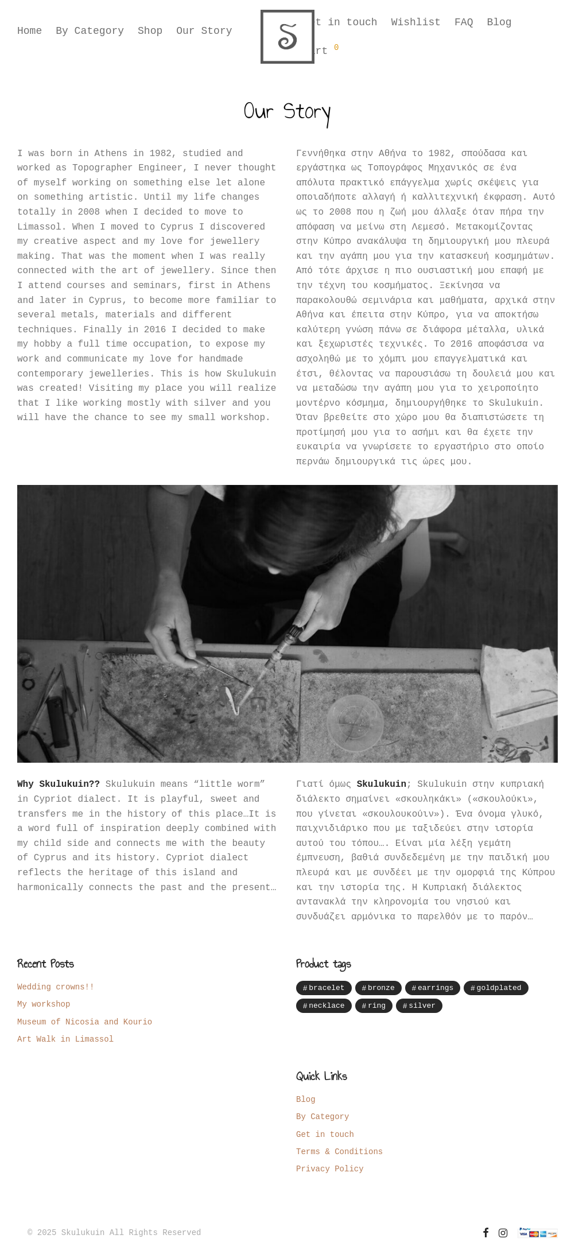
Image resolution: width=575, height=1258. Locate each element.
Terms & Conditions (339, 1151)
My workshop (43, 1004)
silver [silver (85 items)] (422, 1006)
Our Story (204, 37)
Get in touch (340, 24)
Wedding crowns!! (55, 986)
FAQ (463, 24)
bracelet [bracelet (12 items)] (326, 988)
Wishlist (416, 24)
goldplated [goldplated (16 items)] (499, 988)
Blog (499, 24)
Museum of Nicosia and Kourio (84, 1021)
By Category (90, 37)
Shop (150, 37)
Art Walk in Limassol (65, 1039)
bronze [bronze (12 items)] (381, 988)
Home (29, 37)
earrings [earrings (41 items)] (435, 988)
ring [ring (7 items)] (377, 1006)
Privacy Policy (330, 1168)
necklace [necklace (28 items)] (326, 1006)
